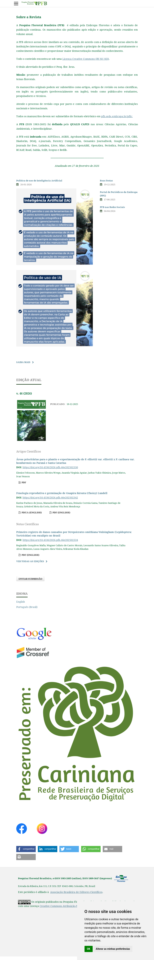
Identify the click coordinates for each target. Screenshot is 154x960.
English (20, 601)
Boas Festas (106, 180)
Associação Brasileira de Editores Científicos (76, 892)
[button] (26, 849)
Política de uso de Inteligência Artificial (39, 180)
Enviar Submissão (30, 578)
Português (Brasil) (26, 607)
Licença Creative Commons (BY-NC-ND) (85, 58)
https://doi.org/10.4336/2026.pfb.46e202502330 (50, 467)
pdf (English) (61, 512)
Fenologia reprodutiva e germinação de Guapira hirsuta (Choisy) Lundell (61, 493)
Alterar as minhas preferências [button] (113, 948)
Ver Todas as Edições (30, 561)
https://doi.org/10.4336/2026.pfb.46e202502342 (50, 497)
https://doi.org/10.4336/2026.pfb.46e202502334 (50, 540)
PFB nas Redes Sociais (112, 207)
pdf (23, 482)
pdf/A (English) (31, 512)
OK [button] (88, 948)
